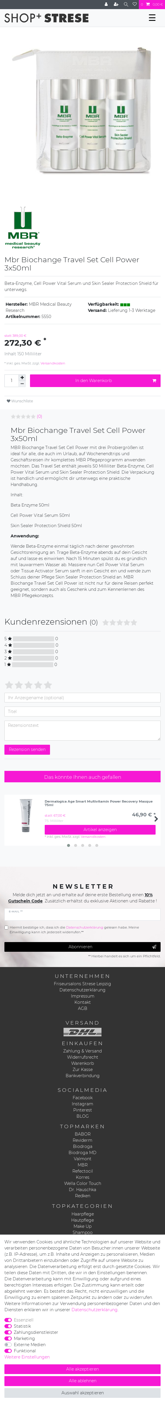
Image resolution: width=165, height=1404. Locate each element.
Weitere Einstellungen (27, 1357)
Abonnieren (112, 947)
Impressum (82, 996)
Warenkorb (82, 1063)
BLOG (82, 1116)
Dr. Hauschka (82, 1189)
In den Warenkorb (115, 381)
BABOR (83, 1134)
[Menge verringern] (22, 384)
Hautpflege (82, 1220)
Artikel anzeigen (100, 829)
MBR (83, 1165)
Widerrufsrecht (82, 1057)
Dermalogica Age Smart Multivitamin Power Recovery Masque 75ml (99, 803)
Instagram (82, 1104)
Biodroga (82, 1146)
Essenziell (24, 1320)
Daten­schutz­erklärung (94, 1309)
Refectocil (82, 1171)
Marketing (24, 1338)
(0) (39, 416)
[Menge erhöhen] (22, 377)
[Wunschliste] (135, 4)
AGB (82, 1008)
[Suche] (126, 4)
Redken (82, 1195)
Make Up (82, 1226)
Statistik (22, 1326)
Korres (82, 1177)
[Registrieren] (117, 4)
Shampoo (83, 1232)
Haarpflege (82, 1214)
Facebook (83, 1097)
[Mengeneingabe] (11, 380)
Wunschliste (20, 401)
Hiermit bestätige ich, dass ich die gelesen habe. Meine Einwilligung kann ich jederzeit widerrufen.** (74, 929)
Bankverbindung (83, 1075)
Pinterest (82, 1110)
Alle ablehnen (82, 1380)
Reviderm (82, 1140)
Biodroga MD (82, 1152)
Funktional (25, 1350)
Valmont (82, 1158)
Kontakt (82, 1002)
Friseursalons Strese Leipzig (82, 983)
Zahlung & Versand (82, 1051)
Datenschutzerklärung (82, 990)
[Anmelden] (107, 4)
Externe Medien (30, 1344)
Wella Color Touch (82, 1183)
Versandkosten (52, 363)
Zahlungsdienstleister (36, 1332)
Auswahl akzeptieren (82, 1392)
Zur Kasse (83, 1069)
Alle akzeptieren (82, 1369)
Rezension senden (27, 749)
